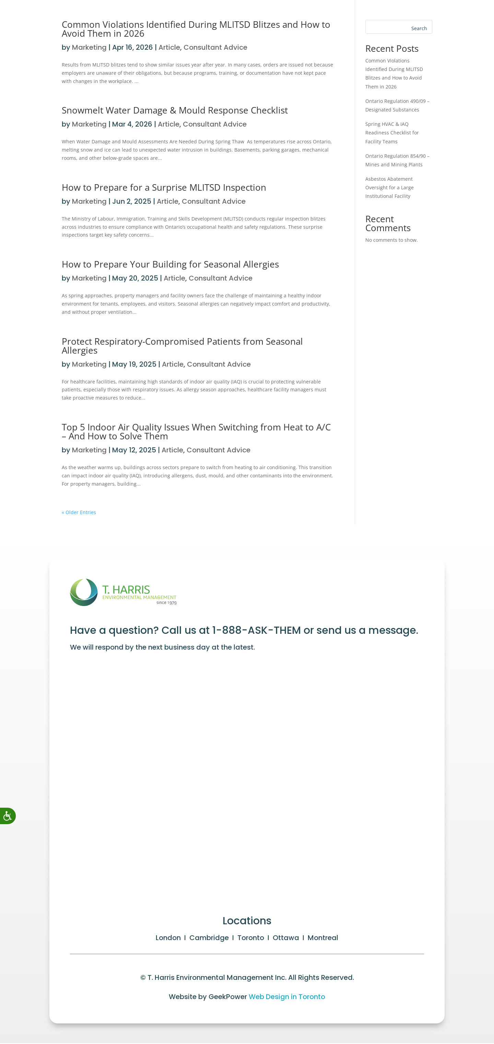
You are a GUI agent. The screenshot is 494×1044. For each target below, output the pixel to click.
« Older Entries (79, 512)
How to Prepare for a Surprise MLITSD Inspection (164, 187)
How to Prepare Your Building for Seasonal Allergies (170, 264)
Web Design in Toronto (287, 998)
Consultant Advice (215, 124)
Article (168, 124)
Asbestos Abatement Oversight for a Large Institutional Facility (389, 187)
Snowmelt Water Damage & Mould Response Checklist (176, 110)
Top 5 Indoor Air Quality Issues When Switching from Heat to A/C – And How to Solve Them (196, 431)
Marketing (89, 124)
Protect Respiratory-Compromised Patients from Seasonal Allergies (182, 345)
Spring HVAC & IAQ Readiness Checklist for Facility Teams (392, 132)
